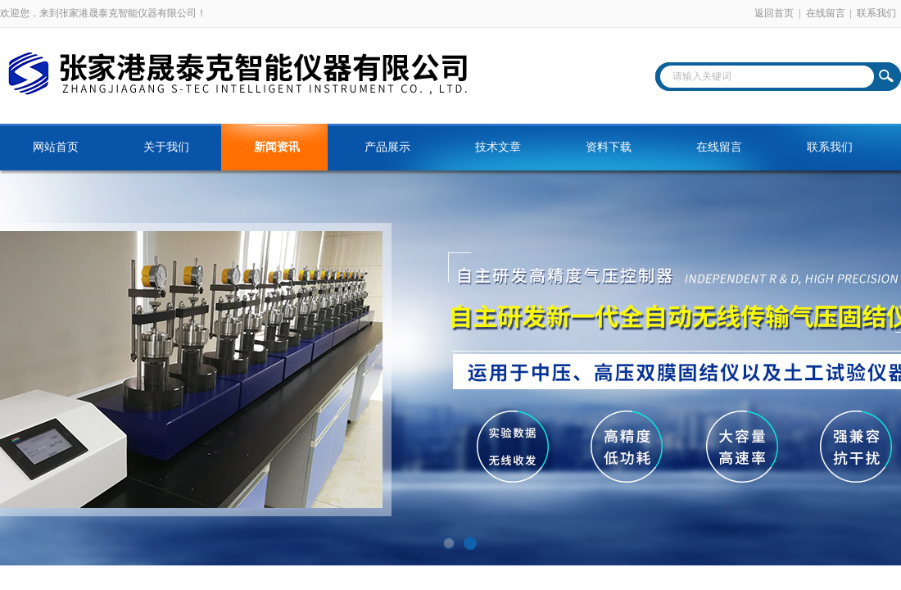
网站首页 (56, 147)
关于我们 (166, 147)
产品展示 (387, 147)
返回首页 (774, 13)
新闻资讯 (277, 147)
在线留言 (825, 13)
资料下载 (609, 147)
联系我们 (876, 13)
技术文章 (498, 147)
